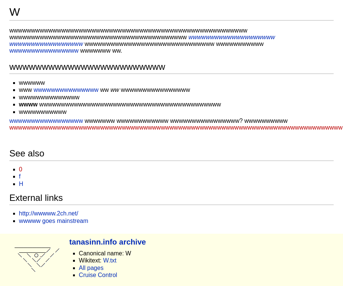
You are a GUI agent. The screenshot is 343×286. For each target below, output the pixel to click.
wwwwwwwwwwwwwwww (44, 50)
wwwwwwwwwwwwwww (66, 90)
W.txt (109, 260)
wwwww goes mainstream (53, 221)
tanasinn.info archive (107, 241)
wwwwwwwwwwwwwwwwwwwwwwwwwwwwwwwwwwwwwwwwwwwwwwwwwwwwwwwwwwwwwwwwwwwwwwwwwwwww (176, 127)
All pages (91, 268)
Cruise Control (98, 275)
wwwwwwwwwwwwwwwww (46, 121)
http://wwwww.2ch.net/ (48, 213)
